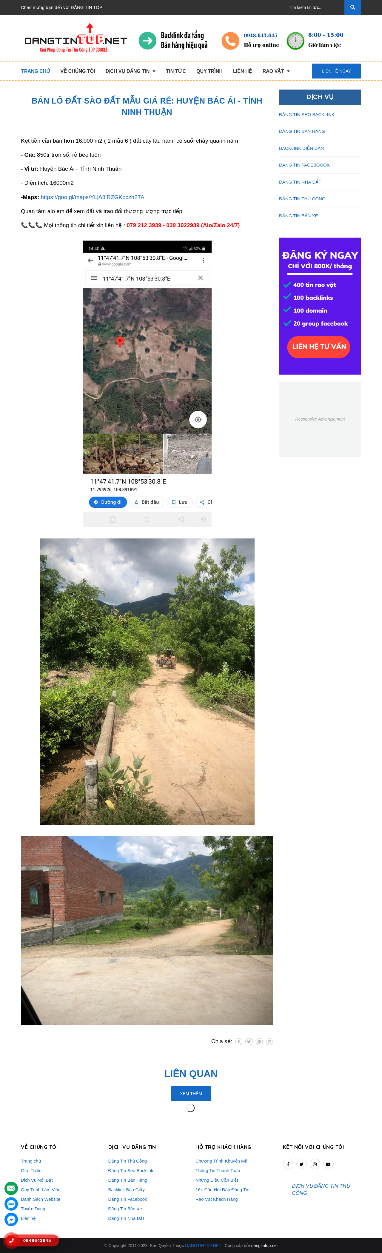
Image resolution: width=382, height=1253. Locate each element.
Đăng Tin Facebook (127, 1199)
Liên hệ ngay (336, 71)
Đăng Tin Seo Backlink (130, 1170)
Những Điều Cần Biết (216, 1180)
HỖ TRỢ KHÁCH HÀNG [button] (223, 1147)
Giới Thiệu (31, 1170)
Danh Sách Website (40, 1199)
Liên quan (191, 1073)
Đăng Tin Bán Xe (125, 1208)
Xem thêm (191, 1093)
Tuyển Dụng (33, 1208)
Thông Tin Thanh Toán (217, 1170)
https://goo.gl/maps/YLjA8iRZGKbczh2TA (92, 197)
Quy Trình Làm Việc (40, 1189)
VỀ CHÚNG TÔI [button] (39, 1147)
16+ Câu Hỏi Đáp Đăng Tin (222, 1189)
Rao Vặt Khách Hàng (216, 1199)
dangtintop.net (264, 1245)
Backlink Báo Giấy (126, 1189)
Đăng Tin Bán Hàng (127, 1180)
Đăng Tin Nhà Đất (126, 1218)
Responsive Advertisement (320, 419)
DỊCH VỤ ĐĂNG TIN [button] (132, 1147)
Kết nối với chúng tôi (313, 1147)
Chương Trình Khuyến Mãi (221, 1160)
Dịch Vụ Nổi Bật (37, 1180)
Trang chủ (31, 1160)
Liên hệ (28, 1218)
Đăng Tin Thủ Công (127, 1160)
